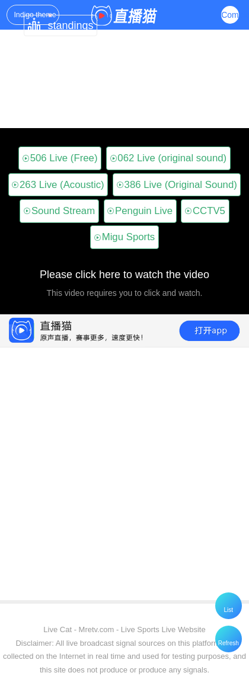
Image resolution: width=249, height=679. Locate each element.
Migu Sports (124, 237)
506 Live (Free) (60, 158)
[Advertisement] (122, 529)
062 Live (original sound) (168, 158)
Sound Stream (59, 210)
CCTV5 (205, 210)
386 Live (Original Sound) (177, 184)
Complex (230, 15)
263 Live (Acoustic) (58, 184)
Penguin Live (140, 210)
